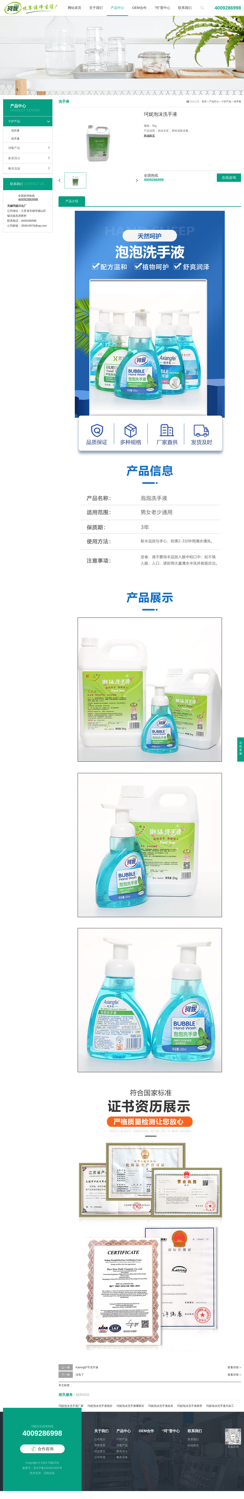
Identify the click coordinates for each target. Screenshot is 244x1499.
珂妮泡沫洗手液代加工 (220, 1405)
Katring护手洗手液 (87, 1367)
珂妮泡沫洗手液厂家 (71, 1405)
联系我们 (185, 8)
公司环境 (99, 1457)
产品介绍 (71, 201)
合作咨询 (42, 1448)
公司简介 (99, 1439)
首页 (204, 101)
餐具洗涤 (14, 168)
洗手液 (15, 138)
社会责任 (99, 1451)
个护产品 (14, 121)
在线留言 (193, 1445)
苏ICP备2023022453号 (48, 1467)
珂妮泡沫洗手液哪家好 (130, 1405)
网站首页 (74, 8)
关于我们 (96, 8)
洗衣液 (15, 130)
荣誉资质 (99, 1445)
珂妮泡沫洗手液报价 (99, 1405)
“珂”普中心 (162, 8)
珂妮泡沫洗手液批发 (160, 1405)
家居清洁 (14, 158)
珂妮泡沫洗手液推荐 (189, 1405)
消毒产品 (14, 148)
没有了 (80, 1374)
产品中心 (117, 8)
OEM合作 (139, 8)
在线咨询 (229, 178)
